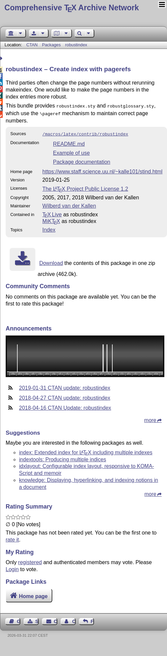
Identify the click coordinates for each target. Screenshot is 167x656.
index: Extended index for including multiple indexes (85, 450)
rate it (12, 538)
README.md (69, 142)
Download (51, 261)
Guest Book (18, 619)
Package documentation (81, 160)
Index (48, 228)
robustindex (76, 44)
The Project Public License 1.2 (85, 187)
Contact (55, 619)
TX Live (52, 212)
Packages (52, 44)
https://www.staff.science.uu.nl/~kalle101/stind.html (102, 169)
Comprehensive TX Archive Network (71, 7)
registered (30, 560)
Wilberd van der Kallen (69, 204)
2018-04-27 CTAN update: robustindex (64, 396)
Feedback (92, 619)
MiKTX (51, 219)
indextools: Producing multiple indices (62, 457)
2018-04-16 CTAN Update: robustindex (65, 406)
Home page (33, 594)
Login (12, 567)
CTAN (32, 44)
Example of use (71, 151)
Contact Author (73, 619)
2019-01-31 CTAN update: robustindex (64, 386)
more (150, 418)
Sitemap (37, 619)
